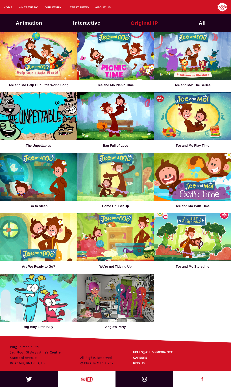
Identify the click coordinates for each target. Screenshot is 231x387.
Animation (29, 23)
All (202, 23)
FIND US (139, 363)
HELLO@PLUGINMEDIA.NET (153, 352)
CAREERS (140, 357)
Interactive (86, 23)
